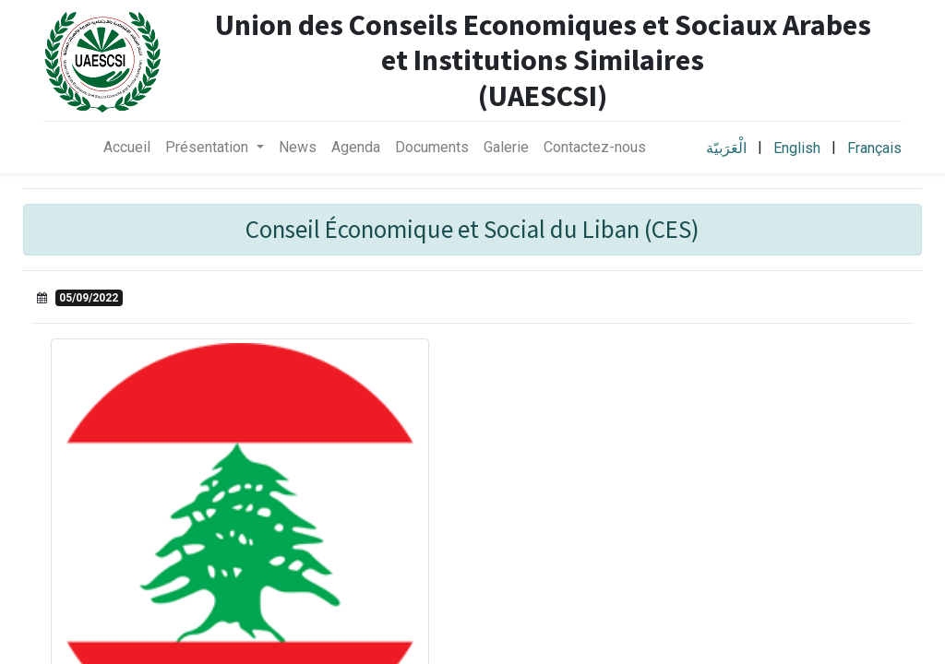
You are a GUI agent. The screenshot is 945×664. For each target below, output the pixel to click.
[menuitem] (127, 147)
